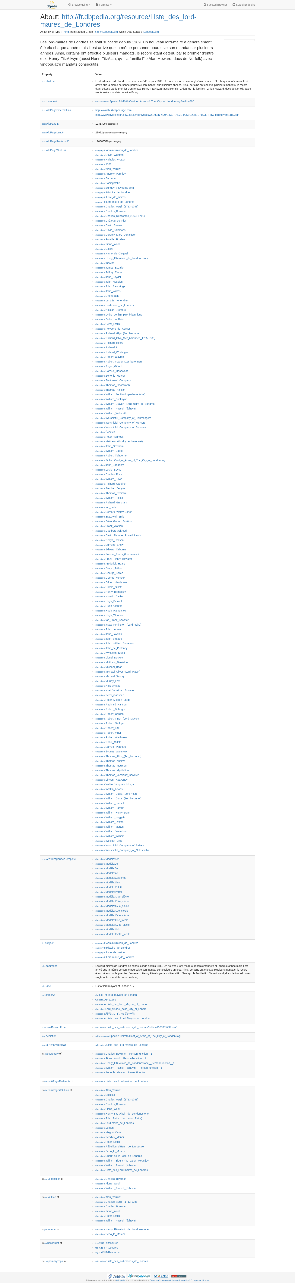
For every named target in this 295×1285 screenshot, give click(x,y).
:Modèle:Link (107, 929)
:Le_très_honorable (111, 300)
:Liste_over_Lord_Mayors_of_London (122, 1018)
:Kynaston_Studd (110, 652)
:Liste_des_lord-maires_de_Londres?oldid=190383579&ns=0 (136, 1027)
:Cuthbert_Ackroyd (111, 530)
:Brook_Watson (109, 525)
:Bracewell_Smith (110, 516)
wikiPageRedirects (57, 1081)
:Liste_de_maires (110, 197)
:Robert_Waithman (111, 737)
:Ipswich (104, 262)
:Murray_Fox (107, 681)
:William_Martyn (109, 826)
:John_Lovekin (108, 634)
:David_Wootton (109, 154)
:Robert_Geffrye (109, 723)
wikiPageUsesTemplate (59, 858)
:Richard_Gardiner (110, 483)
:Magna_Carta (108, 1132)
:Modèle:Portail (108, 891)
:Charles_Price (108, 474)
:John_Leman (108, 629)
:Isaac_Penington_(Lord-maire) (118, 624)
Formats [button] (104, 4)
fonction (52, 1178)
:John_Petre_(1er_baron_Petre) (118, 1118)
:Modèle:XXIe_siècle (112, 915)
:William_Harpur (109, 807)
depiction (49, 1036)
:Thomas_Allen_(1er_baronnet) (118, 756)
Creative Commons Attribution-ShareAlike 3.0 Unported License (179, 1280)
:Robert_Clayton (109, 356)
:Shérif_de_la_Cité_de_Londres (118, 1155)
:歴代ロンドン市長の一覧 (115, 1013)
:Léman (104, 1127)
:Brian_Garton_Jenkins (113, 521)
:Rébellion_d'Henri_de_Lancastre (119, 1146)
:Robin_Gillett (108, 742)
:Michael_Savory (109, 676)
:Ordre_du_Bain (109, 319)
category (51, 1053)
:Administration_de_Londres (116, 150)
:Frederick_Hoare (110, 563)
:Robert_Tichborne (111, 455)
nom (50, 1229)
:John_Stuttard (108, 638)
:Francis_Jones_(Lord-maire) (117, 554)
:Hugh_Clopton (108, 605)
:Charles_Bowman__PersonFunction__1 (123, 1053)
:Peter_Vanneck (109, 436)
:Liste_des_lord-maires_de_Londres (121, 1044)
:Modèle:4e (106, 873)
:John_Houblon (109, 281)
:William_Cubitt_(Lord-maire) (116, 793)
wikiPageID (50, 123)
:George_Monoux (110, 577)
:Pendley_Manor (109, 1137)
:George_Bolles (109, 572)
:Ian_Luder (106, 507)
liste (50, 1197)
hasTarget (51, 1242)
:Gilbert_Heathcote (111, 582)
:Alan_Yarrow (107, 168)
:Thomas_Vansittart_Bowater (117, 774)
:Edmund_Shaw (109, 544)
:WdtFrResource (107, 1252)
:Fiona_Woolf (107, 244)
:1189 (103, 164)
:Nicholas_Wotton (110, 159)
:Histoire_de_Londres (113, 192)
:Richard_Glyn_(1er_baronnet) (118, 333)
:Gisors (104, 248)
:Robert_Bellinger (110, 709)
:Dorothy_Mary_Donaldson (115, 234)
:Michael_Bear (108, 666)
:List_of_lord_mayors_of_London (116, 994)
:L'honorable (107, 295)
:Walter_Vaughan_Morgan (115, 784)
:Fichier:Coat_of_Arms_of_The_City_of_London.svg (130, 460)
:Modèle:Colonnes (110, 877)
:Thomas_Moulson (111, 765)
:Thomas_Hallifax (110, 389)
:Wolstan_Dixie (108, 840)
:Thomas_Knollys (110, 760)
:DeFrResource (106, 1242)
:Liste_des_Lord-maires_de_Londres (121, 1081)
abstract (48, 81)
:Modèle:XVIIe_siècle (112, 924)
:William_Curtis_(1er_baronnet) (118, 798)
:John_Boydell (108, 276)
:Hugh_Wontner (109, 615)
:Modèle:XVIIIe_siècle (112, 934)
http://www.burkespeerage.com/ (113, 110)
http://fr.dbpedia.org (106, 31)
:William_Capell (109, 450)
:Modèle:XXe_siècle (111, 920)
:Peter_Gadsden (109, 695)
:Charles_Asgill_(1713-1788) (116, 206)
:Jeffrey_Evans (108, 272)
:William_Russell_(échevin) (115, 408)
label (46, 986)
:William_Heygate (110, 817)
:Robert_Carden (109, 713)
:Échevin (105, 432)
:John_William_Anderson (114, 643)
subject (47, 942)
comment (49, 965)
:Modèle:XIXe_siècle (112, 901)
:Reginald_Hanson (111, 704)
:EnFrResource (106, 1247)
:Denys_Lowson (109, 540)
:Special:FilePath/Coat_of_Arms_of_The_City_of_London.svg (137, 1036)
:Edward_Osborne (110, 549)
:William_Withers (110, 836)
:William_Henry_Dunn (112, 812)
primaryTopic (53, 1261)
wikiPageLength (53, 132)
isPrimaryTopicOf (54, 1044)
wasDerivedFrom (54, 1027)
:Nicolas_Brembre (110, 309)
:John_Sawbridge (110, 286)
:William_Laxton (109, 821)
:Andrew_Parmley (110, 173)
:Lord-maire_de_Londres (114, 201)
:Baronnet (105, 178)
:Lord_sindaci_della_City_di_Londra (121, 1008)
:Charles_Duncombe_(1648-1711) (120, 215)
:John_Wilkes (108, 291)
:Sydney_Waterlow (111, 751)
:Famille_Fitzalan (110, 239)
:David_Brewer (108, 225)
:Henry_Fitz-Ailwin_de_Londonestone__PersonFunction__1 (134, 1063)
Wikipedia (120, 1280)
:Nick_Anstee (107, 685)
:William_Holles (109, 497)
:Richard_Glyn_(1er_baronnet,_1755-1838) (125, 338)
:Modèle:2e (106, 863)
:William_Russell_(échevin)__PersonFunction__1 (128, 1067)
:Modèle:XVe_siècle (111, 910)
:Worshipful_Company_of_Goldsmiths (122, 850)
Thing (65, 31)
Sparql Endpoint (244, 4)
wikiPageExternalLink (56, 110)
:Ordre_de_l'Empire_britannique (118, 314)
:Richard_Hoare (109, 342)
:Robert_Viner (108, 732)
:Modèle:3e (106, 868)
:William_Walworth (110, 413)
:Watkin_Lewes (109, 789)
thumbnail (49, 101)
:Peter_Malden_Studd (112, 699)
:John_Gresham (109, 446)
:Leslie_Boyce (108, 469)
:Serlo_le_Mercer (110, 375)
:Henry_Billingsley (110, 591)
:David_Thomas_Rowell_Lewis (118, 535)
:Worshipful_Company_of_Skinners (120, 427)
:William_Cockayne (111, 399)
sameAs (48, 994)
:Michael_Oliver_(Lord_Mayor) (117, 671)
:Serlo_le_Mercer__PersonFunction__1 (123, 1072)
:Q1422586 (105, 999)
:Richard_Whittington (112, 352)
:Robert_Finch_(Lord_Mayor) (117, 718)
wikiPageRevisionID (55, 141)
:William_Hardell (109, 803)
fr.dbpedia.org (151, 31)
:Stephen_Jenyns (110, 488)
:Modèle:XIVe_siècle (112, 896)
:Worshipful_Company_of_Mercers (120, 422)
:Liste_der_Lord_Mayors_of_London (121, 1004)
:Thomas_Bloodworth (112, 385)
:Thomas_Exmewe (111, 493)
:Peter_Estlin (107, 323)
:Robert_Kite (107, 728)
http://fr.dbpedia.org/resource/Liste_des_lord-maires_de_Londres (118, 20)
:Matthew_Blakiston (111, 662)
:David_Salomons (110, 230)
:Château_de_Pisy (110, 220)
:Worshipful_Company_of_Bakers (119, 845)
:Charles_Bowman (110, 211)
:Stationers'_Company (113, 380)
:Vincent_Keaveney (111, 779)
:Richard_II (106, 347)
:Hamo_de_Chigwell (111, 253)
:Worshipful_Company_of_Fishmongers (123, 417)
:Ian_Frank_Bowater (111, 619)
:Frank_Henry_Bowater (113, 558)
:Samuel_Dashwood (111, 370)
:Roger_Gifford (108, 366)
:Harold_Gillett (108, 587)
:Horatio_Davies (109, 596)
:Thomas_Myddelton (112, 770)
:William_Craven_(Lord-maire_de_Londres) (125, 403)
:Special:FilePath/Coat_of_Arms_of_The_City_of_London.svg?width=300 (144, 101)
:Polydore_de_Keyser (112, 328)
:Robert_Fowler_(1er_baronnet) (118, 361)
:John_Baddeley (109, 464)
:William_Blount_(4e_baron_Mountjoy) (122, 1160)
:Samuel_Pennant (110, 746)
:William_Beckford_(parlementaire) (120, 394)
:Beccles (105, 1094)
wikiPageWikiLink (54, 150)
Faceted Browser (215, 4)
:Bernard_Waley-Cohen (113, 511)
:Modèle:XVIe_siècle (112, 905)
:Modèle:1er (107, 858)
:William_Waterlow (110, 831)
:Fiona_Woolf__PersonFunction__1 (120, 1058)
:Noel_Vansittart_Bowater (115, 690)
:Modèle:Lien (107, 882)
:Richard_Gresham (111, 502)
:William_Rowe (108, 479)
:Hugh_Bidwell (108, 601)
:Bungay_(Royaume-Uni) (114, 187)
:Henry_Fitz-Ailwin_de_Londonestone (122, 258)
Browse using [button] (79, 4)
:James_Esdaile (109, 267)
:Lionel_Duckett (109, 657)
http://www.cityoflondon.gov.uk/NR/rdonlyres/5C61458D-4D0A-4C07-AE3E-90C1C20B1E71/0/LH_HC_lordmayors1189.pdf (167, 114)
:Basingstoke (107, 183)
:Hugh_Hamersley (110, 610)
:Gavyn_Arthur (108, 568)
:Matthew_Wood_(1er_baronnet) (119, 441)
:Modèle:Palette (109, 887)
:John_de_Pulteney (111, 648)
